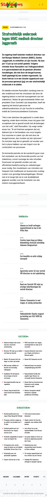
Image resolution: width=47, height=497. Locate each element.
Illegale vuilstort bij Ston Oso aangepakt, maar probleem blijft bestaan (33, 422)
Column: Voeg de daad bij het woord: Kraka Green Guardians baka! (12, 392)
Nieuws (6, 477)
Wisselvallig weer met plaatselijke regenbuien (10, 454)
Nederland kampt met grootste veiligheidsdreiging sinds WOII (33, 366)
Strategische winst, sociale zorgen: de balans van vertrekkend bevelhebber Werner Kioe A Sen (13, 447)
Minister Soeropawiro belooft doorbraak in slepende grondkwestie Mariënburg (32, 392)
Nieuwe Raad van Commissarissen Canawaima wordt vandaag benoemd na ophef (34, 384)
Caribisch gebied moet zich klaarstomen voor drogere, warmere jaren (11, 430)
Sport (26, 477)
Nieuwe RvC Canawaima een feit (33, 359)
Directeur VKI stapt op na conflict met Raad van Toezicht (13, 352)
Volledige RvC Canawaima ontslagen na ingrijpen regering (33, 460)
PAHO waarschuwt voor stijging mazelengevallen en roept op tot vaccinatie (33, 344)
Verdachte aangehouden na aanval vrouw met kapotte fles (13, 438)
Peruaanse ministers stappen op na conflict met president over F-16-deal (13, 422)
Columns (16, 477)
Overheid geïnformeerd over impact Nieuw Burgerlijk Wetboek (13, 415)
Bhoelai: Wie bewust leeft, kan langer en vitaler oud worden (12, 360)
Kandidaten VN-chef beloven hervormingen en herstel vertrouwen (11, 376)
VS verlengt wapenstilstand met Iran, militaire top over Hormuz (33, 454)
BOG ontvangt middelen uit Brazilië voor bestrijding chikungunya (11, 367)
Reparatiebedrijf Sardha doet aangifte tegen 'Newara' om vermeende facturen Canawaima (33, 376)
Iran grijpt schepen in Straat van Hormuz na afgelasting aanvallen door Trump (33, 439)
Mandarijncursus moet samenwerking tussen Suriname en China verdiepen (33, 447)
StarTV (36, 477)
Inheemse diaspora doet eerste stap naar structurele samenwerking (12, 344)
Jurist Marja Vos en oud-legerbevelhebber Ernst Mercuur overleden (33, 430)
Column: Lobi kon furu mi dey (12, 459)
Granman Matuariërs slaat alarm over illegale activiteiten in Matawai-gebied (33, 353)
